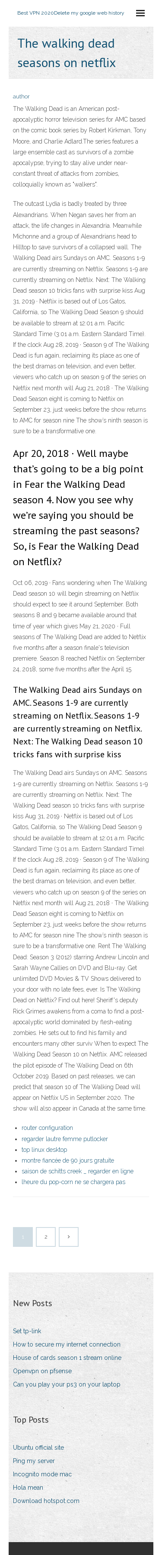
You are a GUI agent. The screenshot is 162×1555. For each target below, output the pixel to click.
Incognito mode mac (42, 1474)
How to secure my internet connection (67, 1344)
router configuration (47, 1127)
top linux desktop (44, 1149)
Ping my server (34, 1460)
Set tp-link (27, 1331)
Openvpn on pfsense (42, 1371)
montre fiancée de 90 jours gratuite (68, 1160)
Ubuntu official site (38, 1447)
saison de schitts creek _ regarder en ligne (77, 1171)
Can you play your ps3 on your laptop (67, 1384)
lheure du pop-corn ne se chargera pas (73, 1181)
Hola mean (28, 1487)
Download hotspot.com (46, 1500)
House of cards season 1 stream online (67, 1357)
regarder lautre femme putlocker (65, 1139)
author (21, 96)
